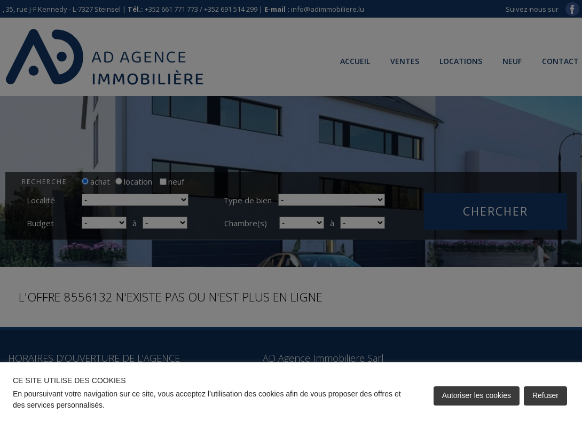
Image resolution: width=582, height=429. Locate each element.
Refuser (545, 395)
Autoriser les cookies (476, 395)
